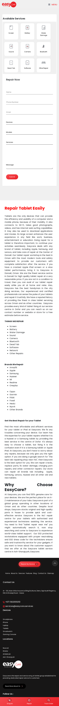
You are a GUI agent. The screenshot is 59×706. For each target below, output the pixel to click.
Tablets (5, 628)
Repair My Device (29, 564)
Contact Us (42, 573)
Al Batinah (7, 654)
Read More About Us (14, 686)
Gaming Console (9, 634)
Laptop (5, 625)
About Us (14, 573)
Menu (52, 4)
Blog (35, 573)
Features (29, 573)
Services (22, 573)
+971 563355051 (11, 601)
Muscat (6, 648)
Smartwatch (7, 631)
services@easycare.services (18, 606)
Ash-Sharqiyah (9, 657)
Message (10, 165)
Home (7, 573)
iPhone (5, 622)
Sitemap (50, 573)
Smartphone (7, 619)
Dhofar (5, 651)
